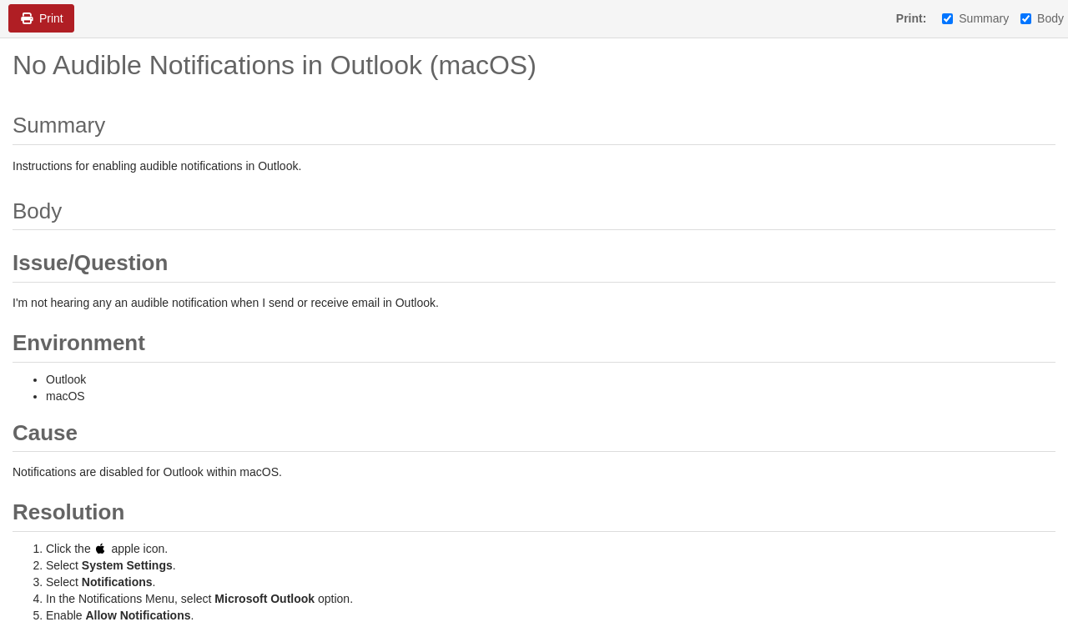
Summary (975, 18)
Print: (911, 18)
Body (1042, 18)
